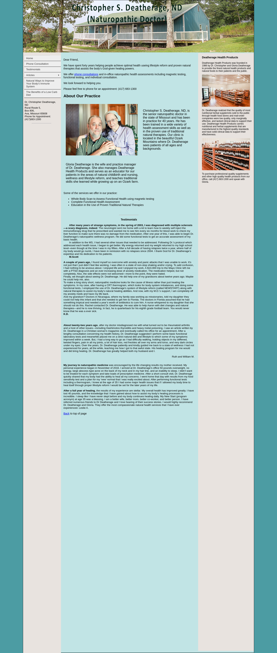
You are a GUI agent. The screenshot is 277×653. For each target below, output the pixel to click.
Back (66, 413)
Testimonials (33, 69)
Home (29, 58)
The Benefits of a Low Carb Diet (41, 93)
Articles (30, 75)
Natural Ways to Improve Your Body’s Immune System (40, 83)
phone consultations (86, 74)
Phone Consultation (37, 63)
